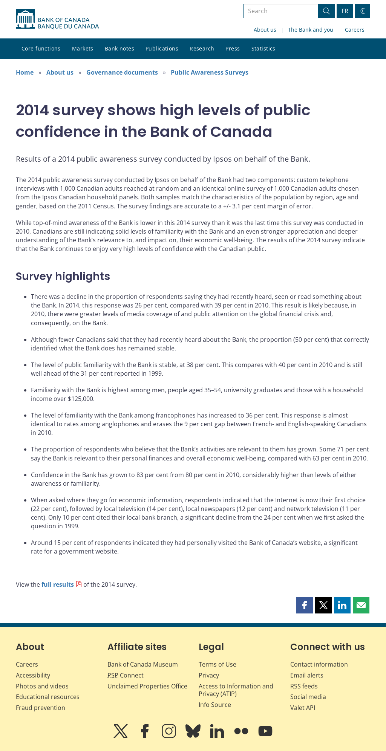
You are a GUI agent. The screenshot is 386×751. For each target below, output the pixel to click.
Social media (308, 697)
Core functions (41, 48)
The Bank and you (310, 29)
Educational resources (48, 697)
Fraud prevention (40, 708)
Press (232, 48)
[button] (304, 605)
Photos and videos (42, 686)
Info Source (215, 705)
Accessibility (33, 675)
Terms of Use (217, 664)
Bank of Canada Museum (142, 664)
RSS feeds (304, 686)
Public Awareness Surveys (209, 72)
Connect (125, 675)
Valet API (302, 708)
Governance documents (122, 72)
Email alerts (306, 675)
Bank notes (119, 48)
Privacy (209, 675)
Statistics (263, 48)
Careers (355, 29)
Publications (162, 48)
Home (25, 72)
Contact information (319, 664)
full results (57, 584)
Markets (82, 48)
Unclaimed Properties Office (147, 686)
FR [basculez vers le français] (345, 11)
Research (202, 48)
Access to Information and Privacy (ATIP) (236, 690)
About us (265, 29)
